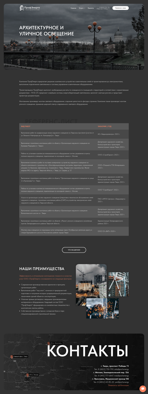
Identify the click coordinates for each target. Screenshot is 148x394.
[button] (120, 8)
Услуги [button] (81, 8)
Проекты (91, 8)
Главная (73, 8)
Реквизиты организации (118, 385)
